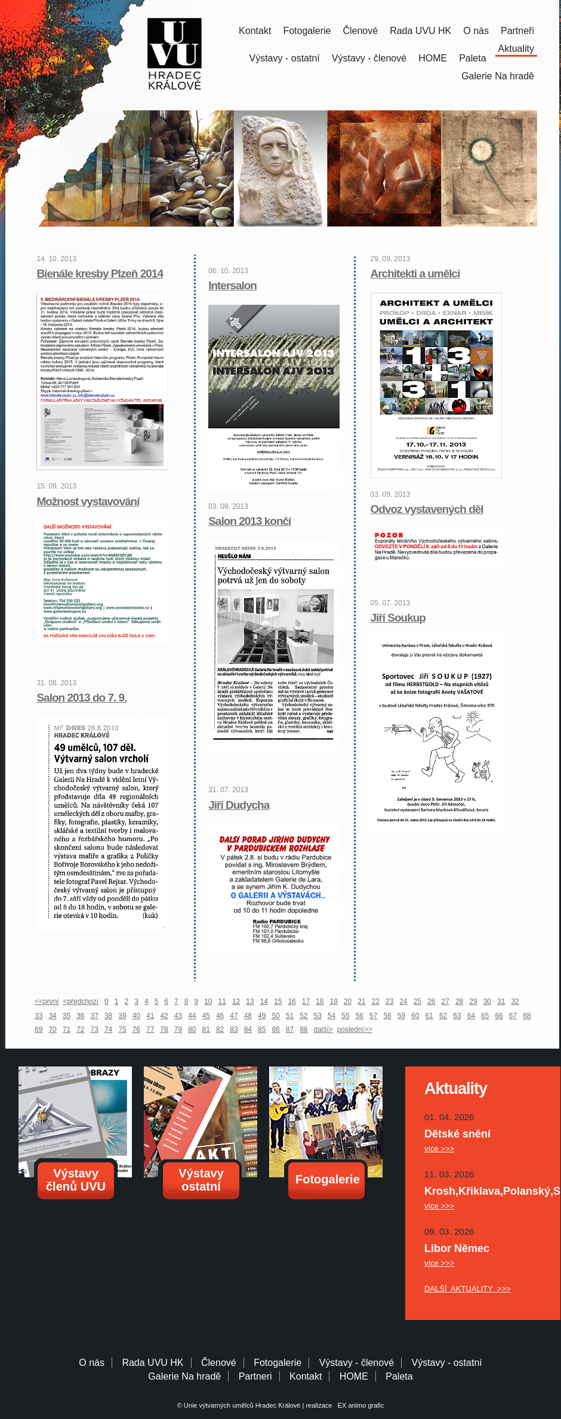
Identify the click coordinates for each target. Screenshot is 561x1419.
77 (150, 1029)
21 (361, 1001)
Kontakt (255, 31)
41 (150, 1016)
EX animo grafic (359, 1405)
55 (345, 1016)
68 (527, 1016)
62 (443, 1016)
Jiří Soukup (398, 617)
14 (264, 1001)
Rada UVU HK (420, 31)
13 (250, 1001)
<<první (47, 1001)
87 (290, 1029)
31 (501, 1001)
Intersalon (232, 285)
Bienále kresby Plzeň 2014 (99, 273)
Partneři (517, 31)
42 (164, 1016)
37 (94, 1016)
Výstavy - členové (369, 58)
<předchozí (80, 1001)
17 (306, 1001)
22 (376, 1001)
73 (94, 1029)
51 (290, 1016)
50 (275, 1016)
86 (275, 1029)
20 (348, 1001)
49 (262, 1016)
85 (262, 1029)
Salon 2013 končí (249, 521)
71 (66, 1029)
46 (220, 1016)
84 (248, 1029)
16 (291, 1001)
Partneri (255, 1376)
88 (303, 1029)
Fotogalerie (307, 31)
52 (303, 1016)
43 (178, 1016)
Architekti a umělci (415, 273)
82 (220, 1029)
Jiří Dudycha (238, 805)
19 (334, 1001)
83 (234, 1029)
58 (387, 1016)
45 (206, 1016)
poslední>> (354, 1029)
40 (136, 1016)
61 (429, 1016)
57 (373, 1016)
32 (515, 1001)
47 (234, 1016)
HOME (432, 58)
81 (206, 1029)
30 (487, 1001)
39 (122, 1016)
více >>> (439, 1148)
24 (403, 1001)
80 (192, 1029)
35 (66, 1016)
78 (164, 1029)
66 (499, 1016)
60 (415, 1016)
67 (513, 1016)
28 (459, 1001)
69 (38, 1029)
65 (485, 1016)
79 (178, 1029)
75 (122, 1029)
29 (473, 1001)
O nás (476, 31)
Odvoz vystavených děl (427, 509)
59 (401, 1016)
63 (457, 1016)
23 (389, 1001)
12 (236, 1001)
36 (80, 1016)
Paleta (472, 58)
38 (108, 1016)
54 (331, 1016)
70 (52, 1029)
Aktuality (516, 49)
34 (52, 1016)
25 (417, 1001)
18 (319, 1001)
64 (471, 1016)
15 (278, 1001)
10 (208, 1001)
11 (222, 1001)
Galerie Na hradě (184, 1376)
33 (38, 1016)
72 (80, 1029)
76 (136, 1029)
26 (431, 1001)
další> (323, 1029)
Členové (360, 31)
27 (445, 1001)
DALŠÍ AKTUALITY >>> (467, 1288)
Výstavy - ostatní (284, 58)
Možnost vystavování (87, 501)
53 (318, 1016)
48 (248, 1016)
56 (359, 1016)
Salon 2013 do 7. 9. (81, 697)
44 (192, 1016)
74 (108, 1029)
